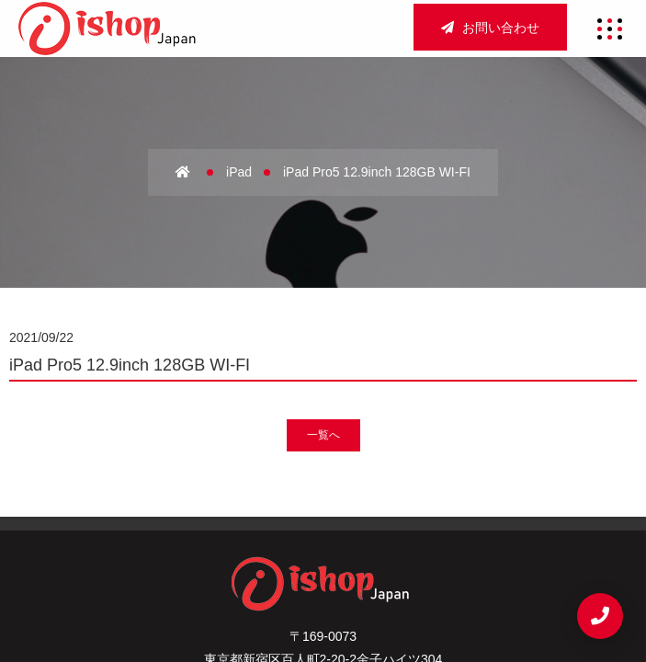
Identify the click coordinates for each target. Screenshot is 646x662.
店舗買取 (437, 511)
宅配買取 (323, 541)
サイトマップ (229, 572)
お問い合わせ (490, 27)
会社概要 (276, 511)
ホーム (202, 511)
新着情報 (403, 541)
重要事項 (323, 572)
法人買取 (242, 541)
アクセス (357, 511)
